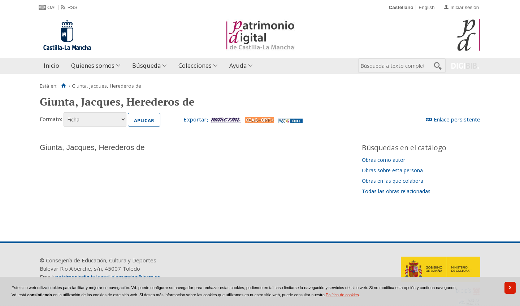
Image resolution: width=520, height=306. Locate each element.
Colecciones (195, 65)
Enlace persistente (457, 119)
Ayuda (238, 65)
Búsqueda (146, 65)
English (426, 7)
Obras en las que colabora (392, 180)
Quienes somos (92, 65)
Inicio (51, 65)
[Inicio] (63, 85)
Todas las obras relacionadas (396, 191)
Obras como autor (383, 159)
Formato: (51, 119)
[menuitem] (53, 66)
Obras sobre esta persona (392, 170)
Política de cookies (342, 295)
